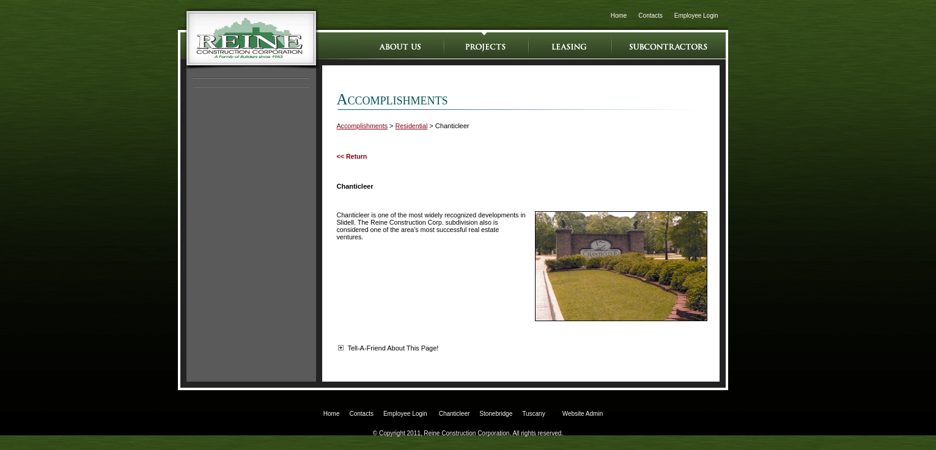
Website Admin (582, 413)
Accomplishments (362, 125)
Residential (412, 125)
